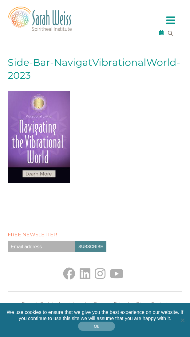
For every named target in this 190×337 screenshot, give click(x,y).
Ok (96, 326)
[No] (182, 320)
